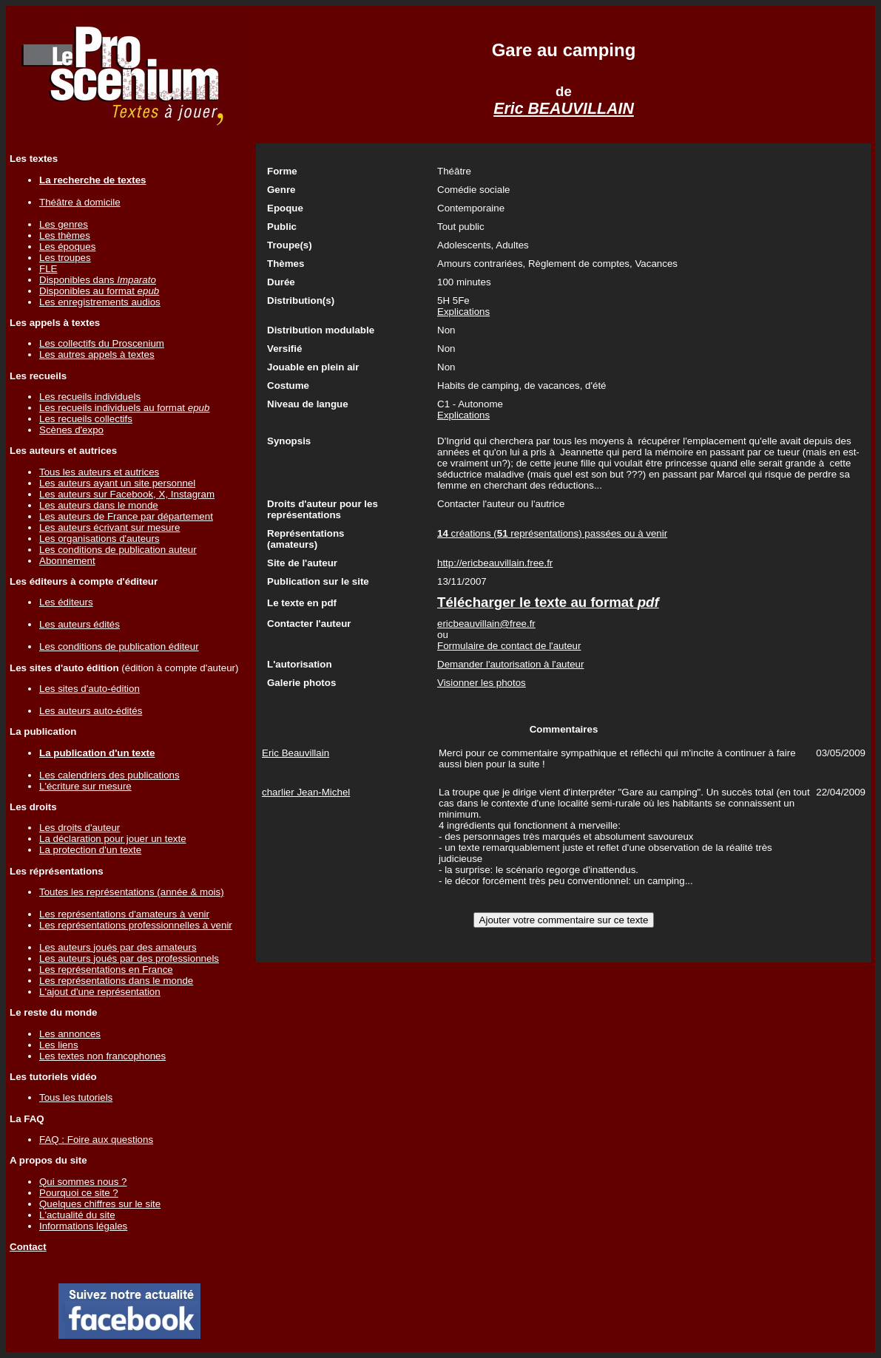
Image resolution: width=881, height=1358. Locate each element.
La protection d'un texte (90, 849)
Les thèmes (64, 235)
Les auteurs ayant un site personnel (117, 483)
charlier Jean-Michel (306, 792)
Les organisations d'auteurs (99, 538)
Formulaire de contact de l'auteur (509, 645)
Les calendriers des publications (109, 775)
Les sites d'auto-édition (89, 688)
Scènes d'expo (71, 429)
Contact (28, 1246)
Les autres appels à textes (97, 354)
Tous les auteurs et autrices (99, 472)
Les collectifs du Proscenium (101, 343)
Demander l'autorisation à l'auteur (510, 664)
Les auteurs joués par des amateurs (118, 947)
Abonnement (67, 560)
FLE (48, 268)
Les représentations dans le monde (116, 980)
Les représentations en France (106, 969)
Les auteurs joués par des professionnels (129, 958)
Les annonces (70, 1033)
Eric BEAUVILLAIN (563, 109)
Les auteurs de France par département (126, 516)
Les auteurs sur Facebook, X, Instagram (127, 494)
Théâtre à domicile (80, 202)
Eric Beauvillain (295, 752)
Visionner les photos (481, 682)
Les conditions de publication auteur (118, 549)
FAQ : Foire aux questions (96, 1139)
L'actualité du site (77, 1214)
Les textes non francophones (102, 1056)
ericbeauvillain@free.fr (486, 623)
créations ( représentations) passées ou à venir (552, 533)
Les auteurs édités (79, 624)
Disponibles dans (97, 279)
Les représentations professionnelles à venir (135, 925)
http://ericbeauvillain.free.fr (495, 562)
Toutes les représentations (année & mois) (131, 891)
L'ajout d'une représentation (100, 991)
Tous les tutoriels (75, 1097)
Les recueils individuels (90, 396)
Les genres (63, 224)
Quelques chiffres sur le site (100, 1203)
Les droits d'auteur (79, 827)
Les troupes (65, 257)
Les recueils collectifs (85, 418)
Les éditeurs (66, 602)
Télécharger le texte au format (548, 602)
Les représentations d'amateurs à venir (124, 914)
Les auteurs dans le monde (98, 505)
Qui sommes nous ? (83, 1181)
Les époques (67, 246)
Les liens (58, 1044)
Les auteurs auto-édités (90, 710)
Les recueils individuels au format (124, 407)
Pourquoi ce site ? (78, 1192)
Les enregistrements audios (100, 302)
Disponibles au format (99, 290)
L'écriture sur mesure (85, 786)
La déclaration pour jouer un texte (112, 838)
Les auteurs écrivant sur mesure (109, 527)
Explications (463, 311)
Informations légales (83, 1226)
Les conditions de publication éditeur (119, 646)
